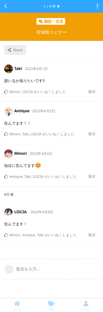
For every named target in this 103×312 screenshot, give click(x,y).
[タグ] (51, 305)
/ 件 (51, 6)
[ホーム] (17, 305)
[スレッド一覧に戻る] (5, 6)
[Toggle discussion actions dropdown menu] (97, 6)
